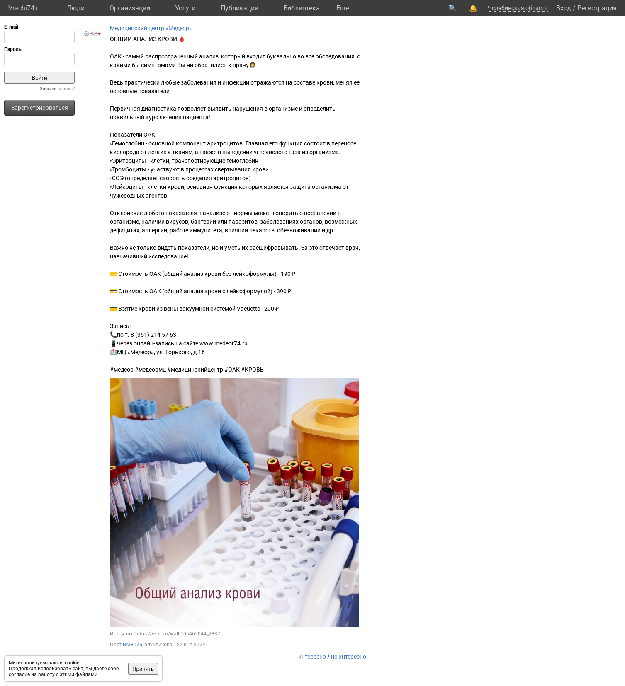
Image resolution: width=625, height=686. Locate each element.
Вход (563, 8)
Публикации (239, 8)
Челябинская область (518, 8)
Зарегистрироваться (39, 107)
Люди (76, 8)
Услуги (185, 8)
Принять (143, 669)
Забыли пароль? (57, 89)
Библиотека (301, 8)
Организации (129, 8)
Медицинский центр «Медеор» (151, 28)
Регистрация (597, 8)
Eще (342, 8)
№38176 (132, 644)
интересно (312, 656)
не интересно (348, 656)
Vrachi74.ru (25, 8)
